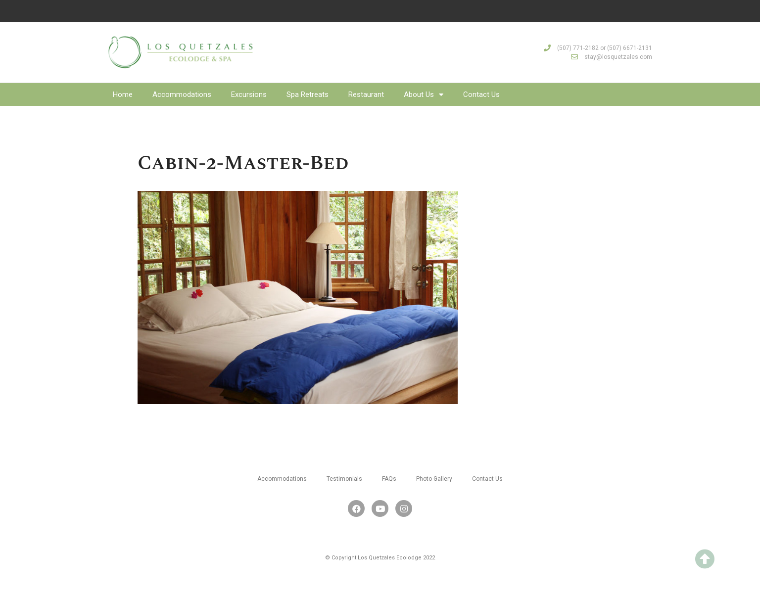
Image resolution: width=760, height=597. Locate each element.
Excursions (249, 94)
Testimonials (344, 478)
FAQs (389, 478)
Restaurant (366, 94)
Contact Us (481, 94)
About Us (423, 94)
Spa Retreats (307, 94)
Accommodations (181, 94)
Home (123, 94)
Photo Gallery (434, 478)
